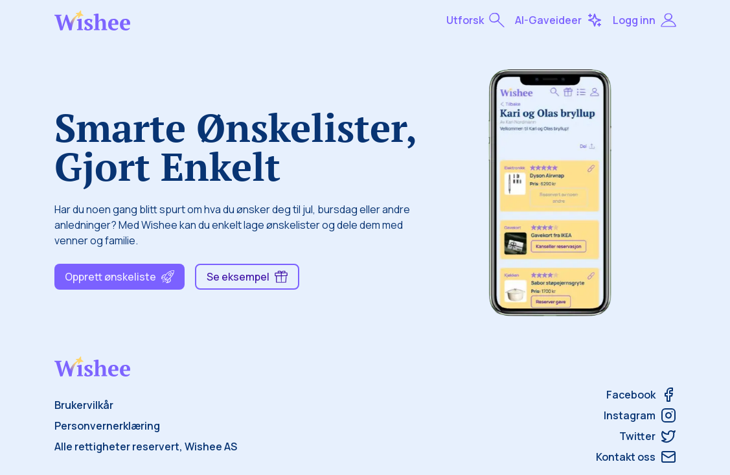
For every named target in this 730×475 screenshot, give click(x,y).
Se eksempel (247, 277)
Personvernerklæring (107, 426)
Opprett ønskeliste (119, 277)
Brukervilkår (83, 405)
